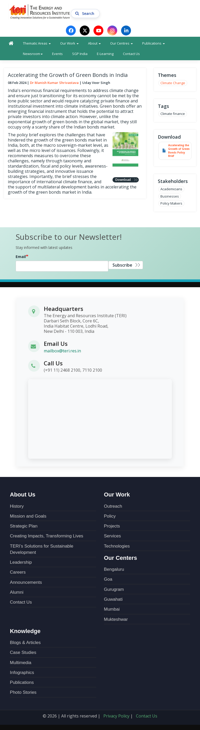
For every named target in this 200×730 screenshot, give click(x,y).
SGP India (80, 53)
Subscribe (122, 265)
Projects (112, 526)
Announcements (26, 582)
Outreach (113, 506)
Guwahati (113, 599)
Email (21, 256)
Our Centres (121, 43)
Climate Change (172, 83)
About (94, 43)
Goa (108, 579)
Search (85, 13)
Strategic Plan (24, 526)
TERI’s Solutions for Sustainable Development (41, 549)
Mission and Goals (28, 516)
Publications (153, 43)
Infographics (22, 672)
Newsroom (33, 53)
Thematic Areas (37, 43)
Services (112, 535)
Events (57, 53)
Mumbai (112, 609)
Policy (110, 516)
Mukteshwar (116, 619)
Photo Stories (23, 692)
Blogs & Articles (25, 642)
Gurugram (114, 589)
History (17, 506)
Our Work (69, 43)
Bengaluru (114, 569)
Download (123, 179)
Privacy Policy (116, 716)
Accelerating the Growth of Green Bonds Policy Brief (179, 151)
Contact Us (131, 53)
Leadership (21, 562)
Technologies (117, 546)
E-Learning (105, 53)
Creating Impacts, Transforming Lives (46, 535)
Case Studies (23, 652)
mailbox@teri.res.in (62, 350)
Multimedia (20, 662)
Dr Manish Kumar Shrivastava (54, 82)
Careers (18, 572)
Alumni (16, 592)
